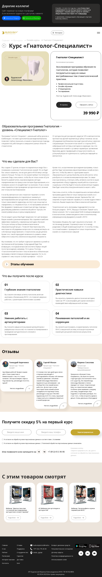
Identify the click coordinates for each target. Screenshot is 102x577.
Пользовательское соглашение (62, 549)
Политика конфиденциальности (62, 556)
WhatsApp (83, 14)
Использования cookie (59, 560)
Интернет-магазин (8, 560)
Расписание (6, 556)
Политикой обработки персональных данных (57, 443)
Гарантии (20, 556)
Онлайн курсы (33, 40)
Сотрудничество (22, 552)
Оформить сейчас (86, 105)
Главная (5, 40)
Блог (18, 563)
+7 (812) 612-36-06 (56, 451)
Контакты (5, 563)
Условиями (56, 439)
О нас (4, 549)
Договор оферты (57, 552)
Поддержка (21, 549)
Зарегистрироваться (85, 432)
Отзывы (19, 545)
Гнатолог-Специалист (53, 40)
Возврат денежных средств (60, 545)
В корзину (64, 105)
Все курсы (18, 40)
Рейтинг (4, 552)
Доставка (20, 560)
